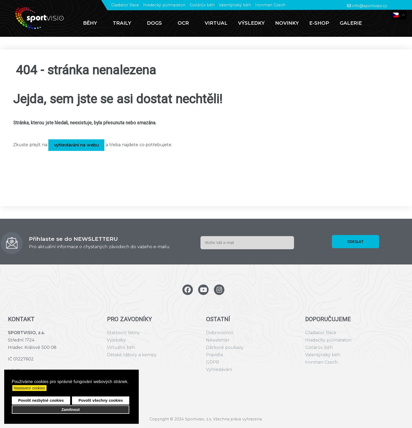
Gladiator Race (125, 5)
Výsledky (116, 340)
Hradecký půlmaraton (164, 5)
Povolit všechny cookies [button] (101, 400)
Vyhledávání (219, 369)
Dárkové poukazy (225, 347)
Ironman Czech (270, 5)
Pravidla (214, 354)
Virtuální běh (121, 347)
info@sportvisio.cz (369, 5)
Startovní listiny (123, 332)
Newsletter (218, 340)
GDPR (212, 362)
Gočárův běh (202, 5)
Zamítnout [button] (70, 409)
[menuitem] (92, 23)
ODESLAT (355, 241)
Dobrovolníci (219, 332)
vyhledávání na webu (76, 144)
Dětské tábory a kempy (132, 354)
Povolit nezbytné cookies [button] (41, 400)
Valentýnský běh (235, 5)
